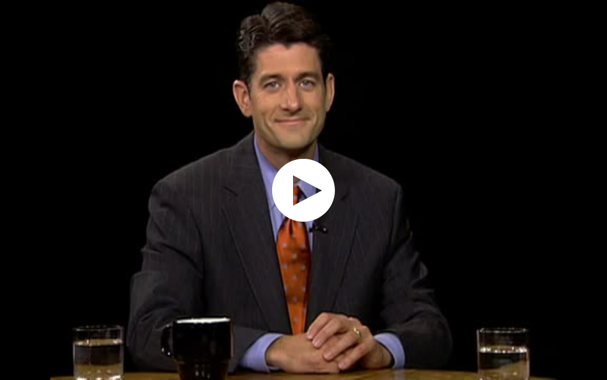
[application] (303, 190)
